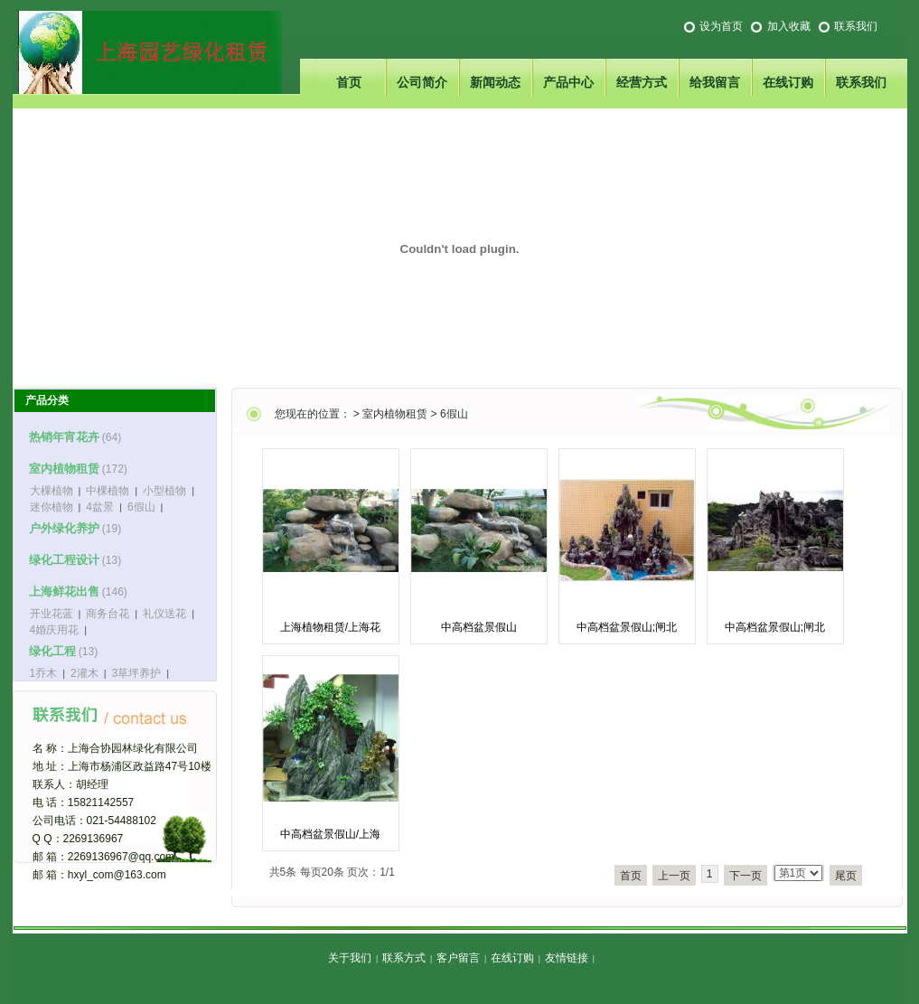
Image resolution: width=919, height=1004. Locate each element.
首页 (348, 82)
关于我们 (349, 958)
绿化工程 (52, 651)
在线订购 (788, 82)
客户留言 (458, 958)
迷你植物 (51, 507)
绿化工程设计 (64, 560)
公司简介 (422, 82)
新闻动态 (495, 82)
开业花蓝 (51, 613)
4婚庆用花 (55, 630)
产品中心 (568, 82)
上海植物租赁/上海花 (330, 627)
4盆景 (100, 507)
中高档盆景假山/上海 (330, 834)
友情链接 (566, 958)
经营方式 (641, 82)
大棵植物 (51, 490)
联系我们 (855, 26)
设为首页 (721, 26)
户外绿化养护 (64, 528)
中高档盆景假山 (479, 627)
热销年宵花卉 (64, 437)
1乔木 (44, 673)
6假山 (454, 414)
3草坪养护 (137, 673)
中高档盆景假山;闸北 (627, 627)
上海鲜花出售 (64, 591)
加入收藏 (789, 26)
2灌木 (84, 673)
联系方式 (404, 958)
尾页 (846, 875)
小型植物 (164, 490)
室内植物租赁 (394, 414)
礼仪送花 (164, 613)
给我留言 (714, 82)
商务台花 (107, 613)
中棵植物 (107, 490)
